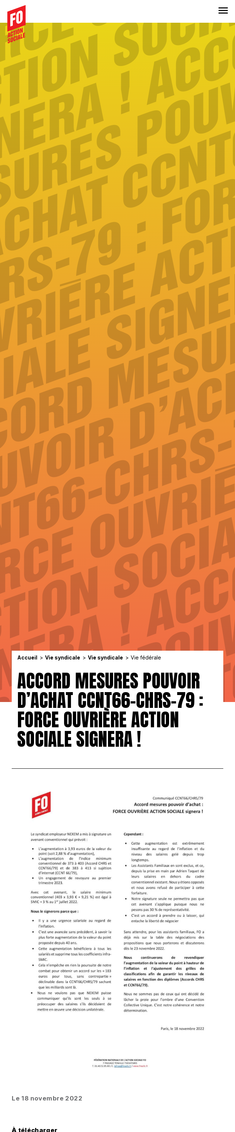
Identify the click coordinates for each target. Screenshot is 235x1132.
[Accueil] (16, 24)
